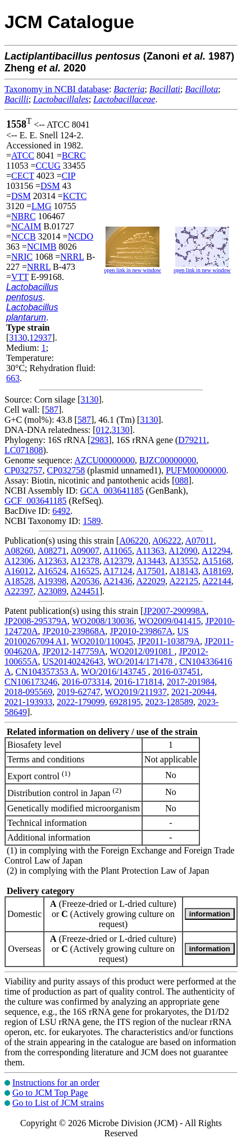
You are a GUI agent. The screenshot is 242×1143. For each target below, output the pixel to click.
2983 (99, 440)
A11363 (150, 550)
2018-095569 (28, 692)
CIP (68, 175)
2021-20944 (192, 692)
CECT (22, 175)
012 (102, 430)
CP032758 (66, 470)
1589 (92, 521)
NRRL (72, 256)
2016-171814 (138, 681)
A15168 (216, 561)
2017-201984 (190, 681)
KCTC (75, 196)
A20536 (84, 581)
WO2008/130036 (103, 621)
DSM (50, 186)
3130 (18, 337)
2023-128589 (169, 702)
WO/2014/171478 (141, 661)
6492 (61, 511)
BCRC (74, 155)
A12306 (19, 561)
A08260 (19, 550)
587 (51, 409)
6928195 (125, 702)
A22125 (183, 581)
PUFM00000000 (196, 470)
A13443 (151, 561)
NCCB (23, 236)
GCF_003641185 (35, 500)
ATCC (22, 155)
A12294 (216, 550)
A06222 (166, 540)
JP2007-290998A (175, 611)
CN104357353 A (46, 671)
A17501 (151, 571)
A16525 (84, 571)
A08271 (52, 550)
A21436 (118, 581)
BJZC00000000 (167, 460)
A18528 (19, 581)
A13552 (183, 561)
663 (13, 378)
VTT (20, 277)
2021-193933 (28, 702)
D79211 (192, 440)
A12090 (183, 550)
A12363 (52, 561)
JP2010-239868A (74, 631)
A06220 (133, 540)
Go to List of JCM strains (58, 1103)
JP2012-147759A (74, 651)
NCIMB (41, 246)
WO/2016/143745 (114, 671)
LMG (41, 206)
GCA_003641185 (112, 490)
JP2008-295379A (35, 621)
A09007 (84, 550)
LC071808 (23, 450)
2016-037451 (176, 671)
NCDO (80, 236)
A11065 (117, 550)
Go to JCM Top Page (50, 1092)
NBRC (23, 216)
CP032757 (23, 470)
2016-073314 (85, 681)
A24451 (84, 591)
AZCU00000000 (104, 460)
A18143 (183, 571)
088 (182, 480)
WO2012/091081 (141, 651)
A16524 (52, 571)
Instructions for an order (55, 1082)
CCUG (47, 165)
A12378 (84, 561)
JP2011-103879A (169, 641)
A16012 (19, 571)
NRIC (22, 256)
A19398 (52, 581)
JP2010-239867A (141, 631)
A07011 (199, 540)
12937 (40, 337)
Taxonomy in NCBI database (56, 89)
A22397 (19, 591)
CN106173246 (30, 681)
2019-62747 (78, 692)
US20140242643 (73, 661)
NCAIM (26, 226)
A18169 (216, 571)
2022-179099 (80, 702)
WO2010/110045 (102, 641)
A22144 (216, 581)
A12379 (118, 561)
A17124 (118, 571)
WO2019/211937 (135, 692)
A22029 (151, 581)
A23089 (52, 591)
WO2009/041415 (170, 621)
